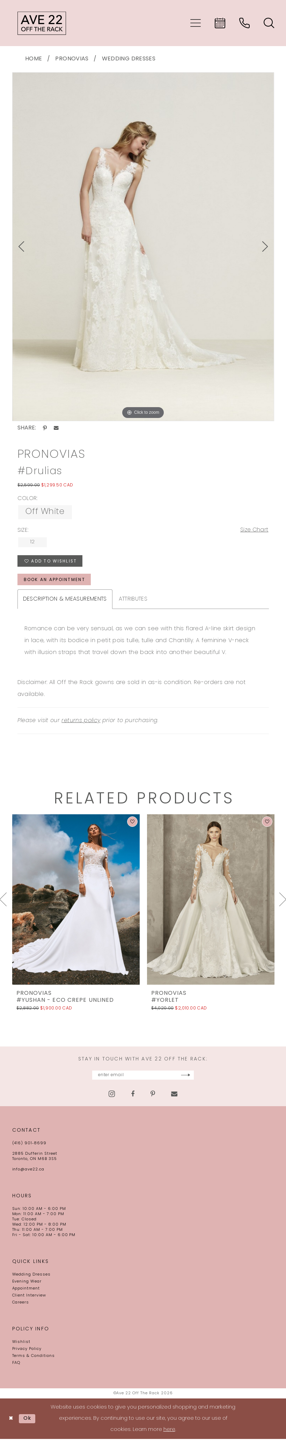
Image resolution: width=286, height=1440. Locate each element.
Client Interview (29, 1297)
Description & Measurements (65, 600)
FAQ (16, 1364)
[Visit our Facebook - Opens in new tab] (132, 1095)
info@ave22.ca (28, 1171)
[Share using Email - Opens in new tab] (56, 428)
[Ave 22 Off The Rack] (42, 23)
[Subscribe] (205, 1076)
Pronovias (71, 59)
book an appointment (55, 581)
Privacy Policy (27, 1350)
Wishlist (21, 1343)
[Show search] (269, 23)
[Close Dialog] (11, 1420)
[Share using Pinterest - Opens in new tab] (45, 428)
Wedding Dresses (128, 59)
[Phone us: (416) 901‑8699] (244, 23)
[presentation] (76, 900)
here (169, 1430)
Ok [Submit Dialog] (27, 1419)
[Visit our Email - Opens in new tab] (174, 1095)
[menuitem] (195, 23)
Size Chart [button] (254, 530)
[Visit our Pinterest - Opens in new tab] (153, 1095)
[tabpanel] (143, 247)
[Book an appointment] (220, 23)
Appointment (26, 1290)
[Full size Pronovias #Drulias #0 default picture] (143, 247)
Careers (20, 1304)
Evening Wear (27, 1283)
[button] (195, 23)
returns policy (80, 721)
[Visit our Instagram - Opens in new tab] (112, 1095)
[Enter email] (143, 1076)
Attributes (133, 600)
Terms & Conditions (33, 1357)
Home (33, 59)
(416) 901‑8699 (29, 1144)
